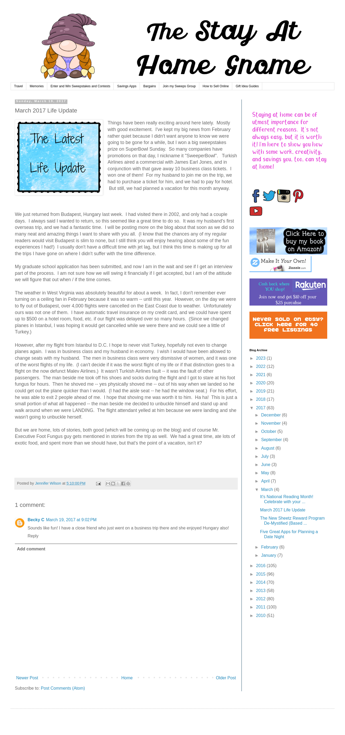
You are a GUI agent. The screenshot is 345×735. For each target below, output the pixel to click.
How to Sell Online (216, 86)
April (266, 481)
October (269, 431)
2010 (261, 615)
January (269, 555)
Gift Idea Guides (247, 86)
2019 (261, 391)
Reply (33, 536)
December (271, 415)
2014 (261, 582)
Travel (18, 86)
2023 (261, 358)
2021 (261, 374)
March (267, 489)
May (265, 473)
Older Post (226, 678)
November (271, 423)
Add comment (31, 549)
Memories (37, 86)
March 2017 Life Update (282, 510)
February (270, 547)
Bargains (149, 86)
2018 (261, 399)
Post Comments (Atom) (63, 688)
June (266, 464)
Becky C (36, 519)
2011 (261, 607)
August (268, 448)
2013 (261, 590)
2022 (261, 366)
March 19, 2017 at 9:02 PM (71, 519)
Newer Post (27, 678)
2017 (261, 408)
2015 (261, 574)
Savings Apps (126, 86)
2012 (261, 599)
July (265, 456)
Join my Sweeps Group (179, 86)
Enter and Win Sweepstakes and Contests (80, 86)
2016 (261, 565)
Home (127, 678)
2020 (261, 383)
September (272, 439)
